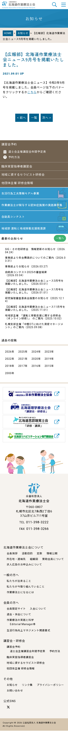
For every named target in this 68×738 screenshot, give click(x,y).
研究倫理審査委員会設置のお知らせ (27, 305)
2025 (21, 359)
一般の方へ (11, 582)
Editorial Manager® (23, 631)
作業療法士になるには (20, 599)
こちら (32, 92)
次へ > (46, 117)
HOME (8, 33)
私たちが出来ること (19, 588)
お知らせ (22, 33)
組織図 (34, 566)
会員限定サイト (16, 616)
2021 (21, 366)
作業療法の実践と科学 (20, 627)
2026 (8, 359)
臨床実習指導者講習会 (16, 166)
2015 (48, 373)
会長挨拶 (12, 560)
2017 (21, 373)
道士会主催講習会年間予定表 (27, 151)
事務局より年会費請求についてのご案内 (29, 265)
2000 (8, 380)
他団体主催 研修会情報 (17, 183)
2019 (48, 366)
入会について (38, 616)
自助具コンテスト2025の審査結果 (26, 279)
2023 (48, 359)
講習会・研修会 (14, 648)
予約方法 (14, 157)
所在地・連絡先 (16, 566)
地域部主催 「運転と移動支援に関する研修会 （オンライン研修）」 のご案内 (33, 324)
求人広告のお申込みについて (24, 572)
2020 (35, 366)
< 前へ (21, 117)
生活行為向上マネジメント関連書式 (28, 637)
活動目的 (27, 560)
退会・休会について (19, 621)
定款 (39, 560)
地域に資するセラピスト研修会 (23, 174)
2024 (35, 359)
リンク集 (27, 692)
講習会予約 (9, 144)
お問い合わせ (15, 697)
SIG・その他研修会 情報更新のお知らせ (30, 256)
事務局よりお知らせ (17, 273)
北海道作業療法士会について (23, 555)
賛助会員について (53, 566)
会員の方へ (11, 610)
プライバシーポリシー (50, 692)
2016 (35, 373)
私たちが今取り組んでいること (26, 594)
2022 (8, 366)
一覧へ (60, 245)
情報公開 (52, 560)
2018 (8, 373)
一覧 (34, 117)
